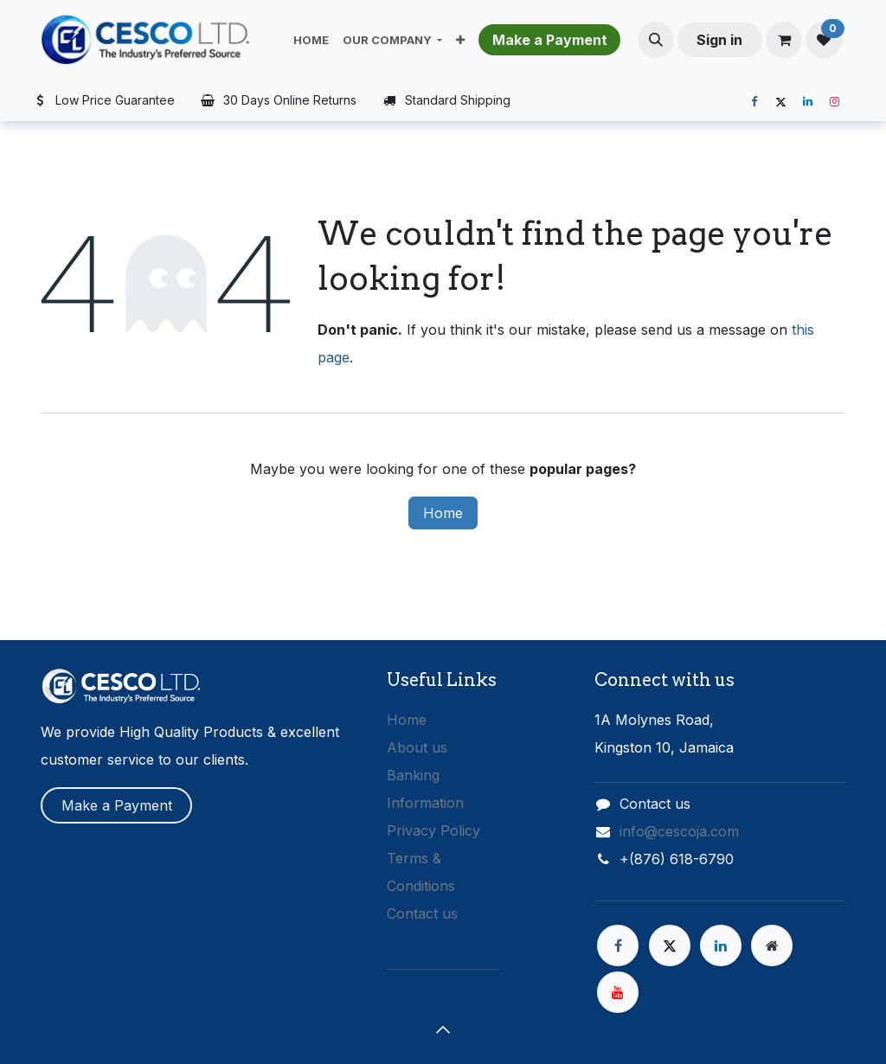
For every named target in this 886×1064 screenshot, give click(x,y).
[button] (656, 40)
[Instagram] (834, 102)
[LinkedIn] (807, 102)
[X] (780, 102)
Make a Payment (116, 805)
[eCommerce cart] (784, 40)
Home (443, 513)
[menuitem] (311, 40)
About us (417, 747)
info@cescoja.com (679, 831)
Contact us (422, 913)
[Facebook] (753, 102)
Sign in (719, 39)
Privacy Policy (433, 830)
